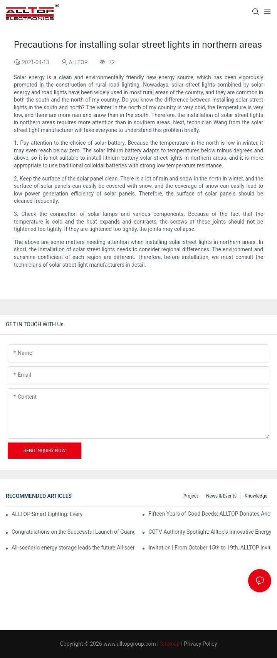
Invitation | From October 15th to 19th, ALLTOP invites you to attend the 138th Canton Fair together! (209, 547)
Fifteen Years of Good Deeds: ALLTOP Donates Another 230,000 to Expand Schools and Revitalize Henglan (209, 514)
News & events (221, 496)
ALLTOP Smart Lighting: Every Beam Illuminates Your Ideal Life (47, 514)
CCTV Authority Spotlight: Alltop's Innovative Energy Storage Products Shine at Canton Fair (209, 532)
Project (190, 496)
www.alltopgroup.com (129, 644)
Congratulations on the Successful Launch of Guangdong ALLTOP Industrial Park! (73, 532)
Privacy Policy (200, 644)
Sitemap (170, 644)
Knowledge (256, 496)
